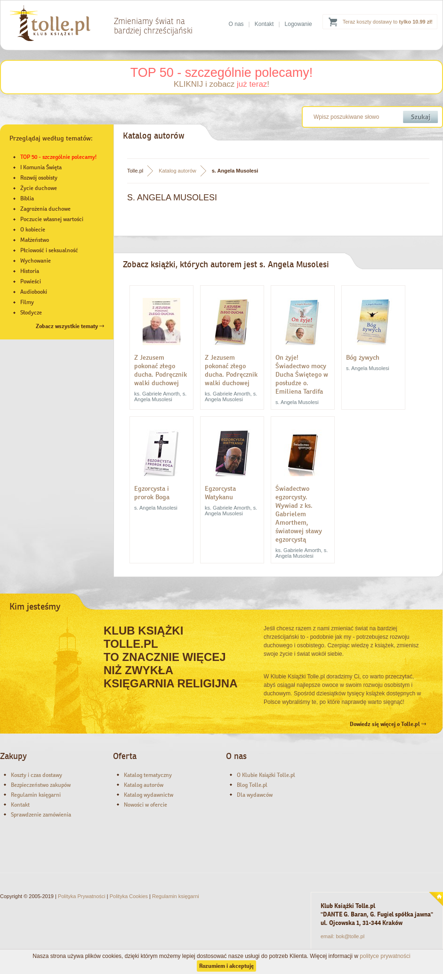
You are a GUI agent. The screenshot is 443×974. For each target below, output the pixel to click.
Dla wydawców (255, 795)
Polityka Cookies (129, 896)
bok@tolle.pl (350, 936)
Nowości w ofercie (145, 805)
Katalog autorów (177, 170)
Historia (29, 271)
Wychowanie (35, 261)
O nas (236, 24)
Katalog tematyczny (148, 775)
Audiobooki (33, 292)
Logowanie (298, 24)
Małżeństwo (34, 240)
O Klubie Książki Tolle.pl (266, 775)
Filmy (27, 302)
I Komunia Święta (41, 167)
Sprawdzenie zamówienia (41, 814)
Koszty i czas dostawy (36, 775)
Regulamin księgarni (36, 795)
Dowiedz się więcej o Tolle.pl (388, 724)
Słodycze (31, 312)
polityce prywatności (385, 956)
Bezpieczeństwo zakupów (41, 785)
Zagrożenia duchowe (45, 209)
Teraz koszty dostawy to (388, 22)
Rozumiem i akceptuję (226, 966)
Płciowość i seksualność (49, 250)
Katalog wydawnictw (148, 795)
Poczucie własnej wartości (51, 219)
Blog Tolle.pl (252, 785)
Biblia (27, 198)
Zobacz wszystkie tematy (70, 326)
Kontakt (264, 24)
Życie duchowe (38, 188)
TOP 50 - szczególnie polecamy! (221, 73)
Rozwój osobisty (38, 178)
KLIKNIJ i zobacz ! (221, 84)
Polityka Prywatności (81, 896)
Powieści (30, 281)
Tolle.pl (135, 170)
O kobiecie (32, 229)
